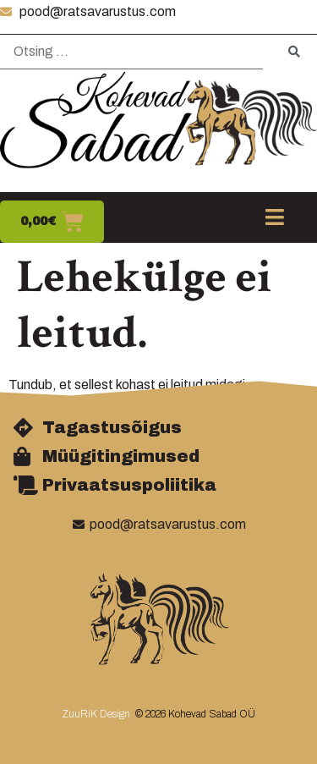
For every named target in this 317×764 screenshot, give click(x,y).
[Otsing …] (131, 52)
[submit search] (294, 52)
